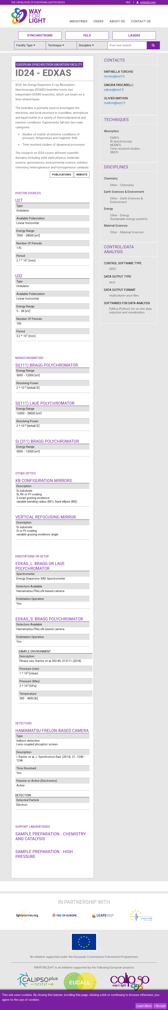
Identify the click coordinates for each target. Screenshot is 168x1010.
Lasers (134, 35)
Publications (61, 174)
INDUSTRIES (78, 21)
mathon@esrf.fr (114, 103)
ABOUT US (117, 21)
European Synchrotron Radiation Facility (49, 64)
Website (81, 174)
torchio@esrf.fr (114, 76)
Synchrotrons (40, 35)
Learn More (144, 1006)
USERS (98, 21)
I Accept (160, 1006)
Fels (87, 35)
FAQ (128, 2)
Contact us (141, 21)
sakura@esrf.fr (114, 89)
